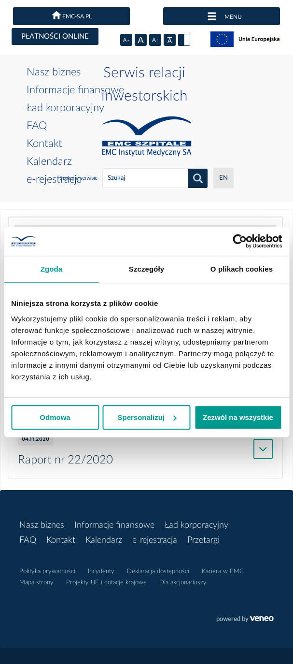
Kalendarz (49, 161)
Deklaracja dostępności (158, 571)
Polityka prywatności (47, 571)
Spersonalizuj (146, 417)
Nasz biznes (54, 72)
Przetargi (203, 540)
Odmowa (55, 417)
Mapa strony (36, 582)
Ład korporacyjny (65, 107)
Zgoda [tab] (52, 269)
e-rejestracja (54, 179)
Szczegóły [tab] (146, 269)
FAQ (37, 125)
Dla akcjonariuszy (183, 582)
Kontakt (44, 143)
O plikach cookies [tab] (241, 269)
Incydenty (101, 571)
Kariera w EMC (223, 571)
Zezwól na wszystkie (238, 417)
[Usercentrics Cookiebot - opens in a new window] (239, 241)
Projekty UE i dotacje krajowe (106, 582)
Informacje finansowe (75, 90)
